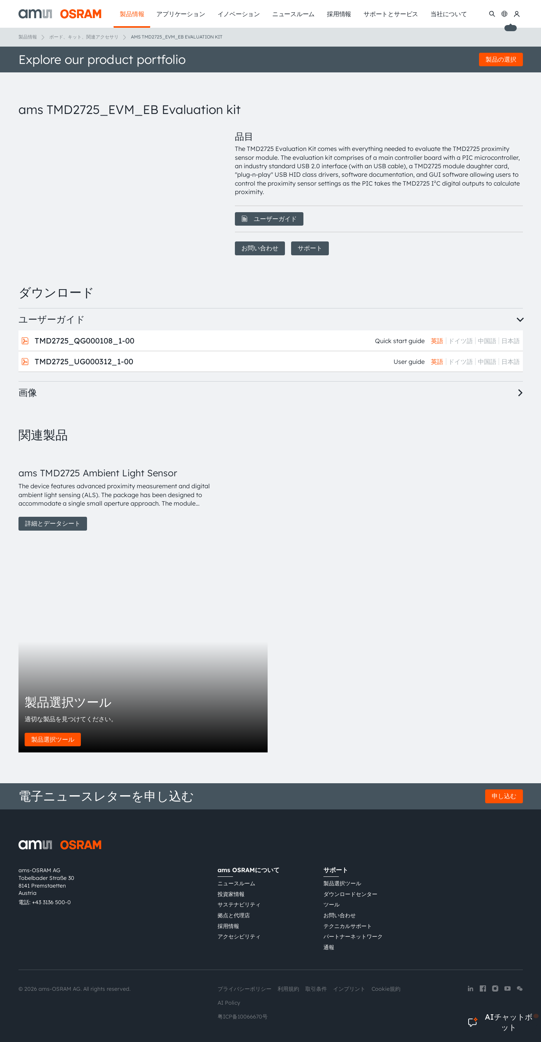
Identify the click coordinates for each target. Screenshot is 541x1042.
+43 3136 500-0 (51, 902)
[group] (117, 491)
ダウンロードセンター (350, 894)
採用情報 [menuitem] (339, 14)
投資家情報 (231, 894)
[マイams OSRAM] (517, 14)
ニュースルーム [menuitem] (293, 14)
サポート (310, 248)
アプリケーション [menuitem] (180, 14)
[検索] (492, 14)
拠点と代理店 (234, 915)
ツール (331, 904)
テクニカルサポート (347, 926)
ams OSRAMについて (249, 870)
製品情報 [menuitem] (132, 14)
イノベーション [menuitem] (239, 14)
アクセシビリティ (239, 936)
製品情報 (27, 37)
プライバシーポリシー (244, 988)
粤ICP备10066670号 (243, 1016)
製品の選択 (501, 59)
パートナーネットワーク (353, 936)
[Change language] (504, 14)
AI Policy (229, 1002)
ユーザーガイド (269, 219)
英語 (437, 341)
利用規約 (288, 988)
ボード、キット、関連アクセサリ (84, 37)
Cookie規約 (386, 988)
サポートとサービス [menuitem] (390, 14)
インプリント (349, 988)
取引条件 (316, 988)
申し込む (504, 796)
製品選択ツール (52, 739)
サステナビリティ (239, 904)
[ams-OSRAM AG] (59, 13)
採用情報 (228, 926)
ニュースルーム (236, 883)
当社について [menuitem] (448, 14)
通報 (328, 947)
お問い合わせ (259, 248)
